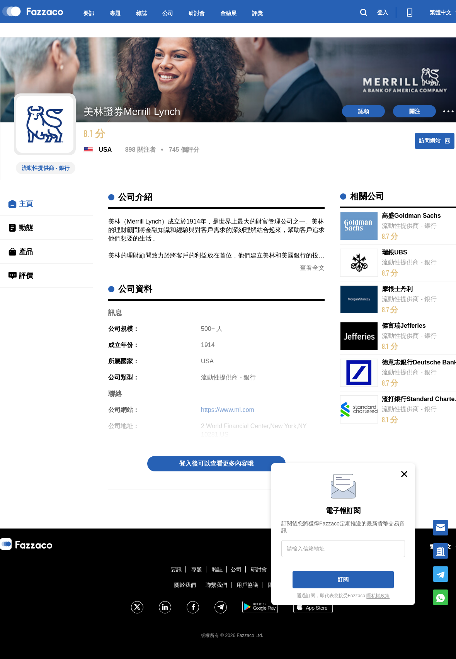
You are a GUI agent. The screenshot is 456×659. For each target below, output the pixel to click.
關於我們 (185, 585)
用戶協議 (247, 585)
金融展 (228, 13)
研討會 (197, 13)
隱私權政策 (378, 595)
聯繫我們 (216, 585)
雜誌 (141, 13)
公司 (167, 13)
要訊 (88, 13)
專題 (115, 13)
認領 (363, 111)
